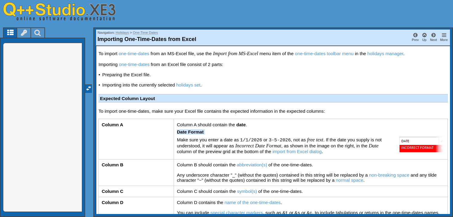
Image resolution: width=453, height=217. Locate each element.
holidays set (188, 84)
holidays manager (385, 53)
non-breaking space (389, 175)
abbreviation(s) (252, 164)
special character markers (236, 212)
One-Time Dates (145, 32)
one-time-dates (134, 53)
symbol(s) (247, 191)
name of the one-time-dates (253, 202)
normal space (349, 180)
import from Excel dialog (297, 151)
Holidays (122, 32)
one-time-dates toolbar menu (324, 53)
